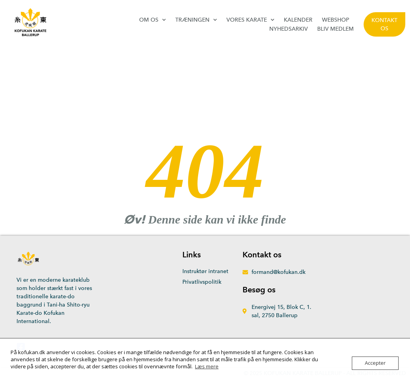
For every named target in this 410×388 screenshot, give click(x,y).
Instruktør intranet (205, 271)
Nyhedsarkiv (288, 29)
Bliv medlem (335, 29)
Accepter (375, 363)
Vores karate (250, 19)
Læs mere (207, 366)
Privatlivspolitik (201, 282)
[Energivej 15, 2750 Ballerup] (348, 299)
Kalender (298, 20)
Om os (152, 19)
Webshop (335, 20)
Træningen (196, 19)
